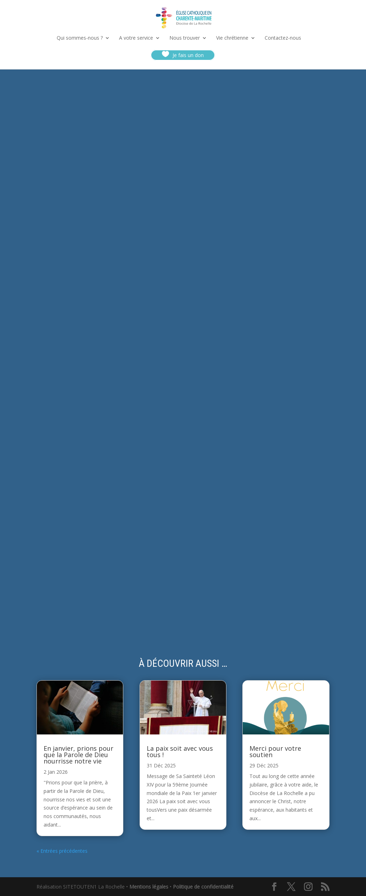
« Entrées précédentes (62, 850)
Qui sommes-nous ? (80, 38)
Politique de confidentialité (203, 886)
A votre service (136, 38)
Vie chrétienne (232, 38)
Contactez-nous (283, 38)
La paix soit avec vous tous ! (180, 751)
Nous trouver (184, 38)
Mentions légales (148, 886)
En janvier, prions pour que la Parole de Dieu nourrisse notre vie (78, 754)
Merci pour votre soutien (275, 751)
